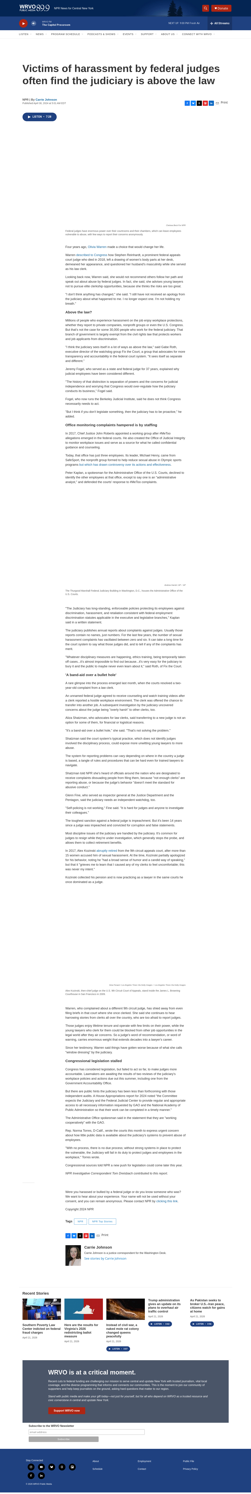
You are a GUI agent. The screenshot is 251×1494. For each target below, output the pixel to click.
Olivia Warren (97, 248)
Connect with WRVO (197, 35)
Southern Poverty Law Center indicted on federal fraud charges (42, 1330)
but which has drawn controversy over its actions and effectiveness (125, 466)
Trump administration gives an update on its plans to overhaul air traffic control (164, 1307)
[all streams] (220, 25)
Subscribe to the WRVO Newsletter (51, 1427)
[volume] (34, 25)
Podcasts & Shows (101, 35)
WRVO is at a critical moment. (92, 1373)
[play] (23, 25)
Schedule (98, 1470)
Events (128, 35)
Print (224, 104)
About (96, 1463)
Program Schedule (65, 35)
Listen (24, 35)
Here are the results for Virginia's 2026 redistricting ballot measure (81, 1332)
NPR (80, 1223)
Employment (144, 1463)
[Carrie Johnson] (73, 1257)
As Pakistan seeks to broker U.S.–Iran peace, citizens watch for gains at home (207, 1307)
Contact (142, 1470)
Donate (223, 9)
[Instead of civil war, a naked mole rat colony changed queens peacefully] (125, 1310)
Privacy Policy (190, 1470)
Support (147, 35)
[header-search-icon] (206, 9)
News (40, 35)
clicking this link (167, 1202)
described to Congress (91, 256)
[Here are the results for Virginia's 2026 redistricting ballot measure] (83, 1310)
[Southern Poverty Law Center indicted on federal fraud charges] (42, 1310)
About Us (168, 35)
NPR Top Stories (102, 1223)
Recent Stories (36, 1295)
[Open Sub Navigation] (31, 35)
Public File (188, 1463)
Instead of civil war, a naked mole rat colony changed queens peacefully (122, 1332)
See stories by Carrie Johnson (105, 1260)
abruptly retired (107, 852)
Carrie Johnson (46, 101)
